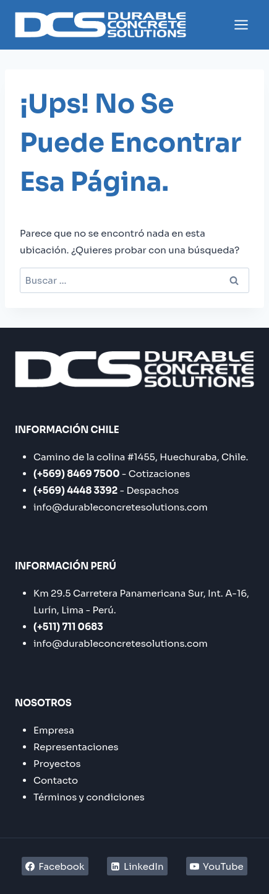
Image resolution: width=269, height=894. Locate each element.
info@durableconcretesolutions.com (120, 507)
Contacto (55, 780)
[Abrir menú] (241, 24)
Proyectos (57, 763)
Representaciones (76, 747)
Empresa (53, 730)
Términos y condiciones (89, 797)
